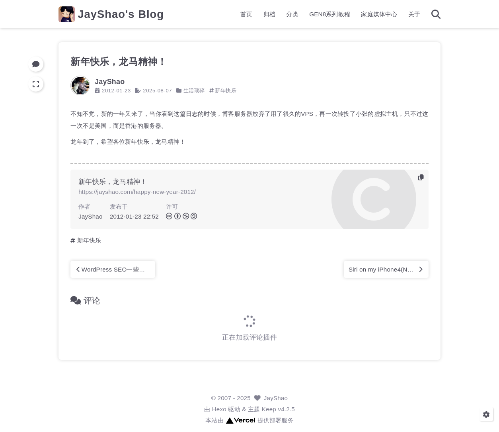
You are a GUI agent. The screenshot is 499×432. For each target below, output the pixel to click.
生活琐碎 (194, 91)
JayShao (276, 398)
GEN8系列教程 (329, 14)
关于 (414, 14)
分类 (292, 14)
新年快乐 (225, 91)
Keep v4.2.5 (278, 409)
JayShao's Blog (121, 14)
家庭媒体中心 (379, 14)
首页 (246, 14)
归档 (269, 14)
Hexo (219, 409)
